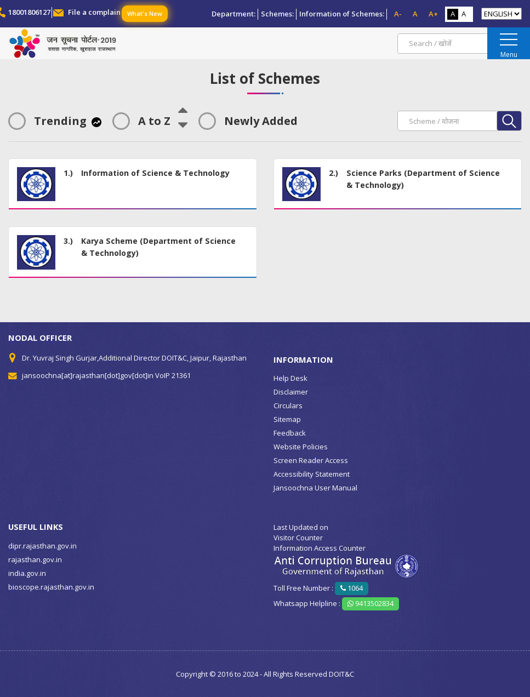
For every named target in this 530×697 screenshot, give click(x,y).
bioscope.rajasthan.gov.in (51, 587)
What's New (144, 13)
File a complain (94, 12)
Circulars (288, 405)
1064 (351, 588)
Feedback (289, 433)
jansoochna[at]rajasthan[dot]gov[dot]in (87, 375)
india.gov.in (27, 573)
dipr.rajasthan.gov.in (42, 546)
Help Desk (290, 378)
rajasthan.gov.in (35, 559)
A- (398, 14)
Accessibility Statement (311, 474)
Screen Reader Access (310, 460)
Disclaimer (290, 392)
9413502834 (370, 603)
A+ (433, 14)
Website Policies (300, 447)
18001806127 (29, 12)
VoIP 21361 (173, 375)
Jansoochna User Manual (315, 488)
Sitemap (287, 419)
